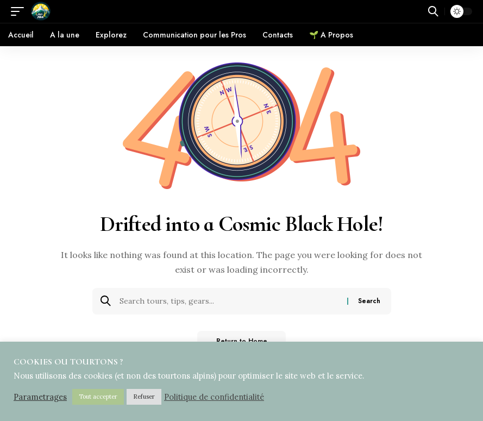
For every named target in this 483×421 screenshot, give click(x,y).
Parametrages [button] (40, 397)
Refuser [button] (144, 396)
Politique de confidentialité (214, 397)
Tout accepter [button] (98, 396)
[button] (20, 11)
